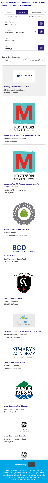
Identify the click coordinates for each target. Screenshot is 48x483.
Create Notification (37, 60)
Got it (32, 465)
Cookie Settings (20, 465)
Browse (22, 12)
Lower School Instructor (13, 298)
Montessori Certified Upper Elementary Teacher (22, 135)
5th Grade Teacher (11, 256)
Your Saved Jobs (35, 17)
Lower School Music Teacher (15, 362)
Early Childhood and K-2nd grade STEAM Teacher (22, 331)
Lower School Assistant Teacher (16, 406)
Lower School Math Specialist (15, 436)
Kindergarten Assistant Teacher (16, 87)
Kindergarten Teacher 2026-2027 (16, 229)
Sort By (6, 60)
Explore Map (36, 12)
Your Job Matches (13, 17)
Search (9, 12)
